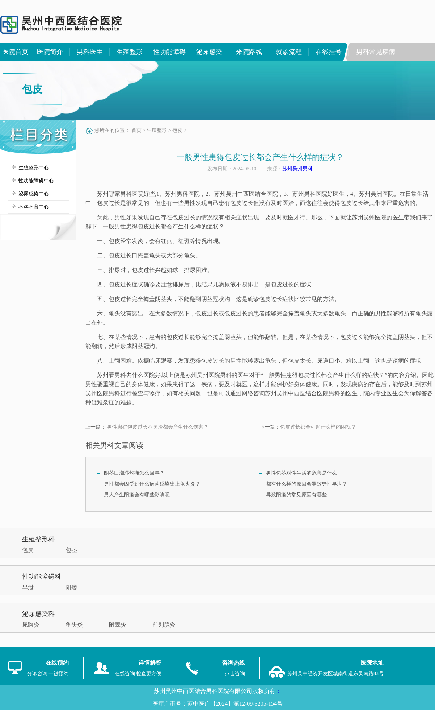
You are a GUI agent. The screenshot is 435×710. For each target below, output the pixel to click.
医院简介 (50, 51)
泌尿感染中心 (33, 194)
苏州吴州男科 (297, 169)
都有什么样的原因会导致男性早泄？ (306, 484)
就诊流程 (289, 51)
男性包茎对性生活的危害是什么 (301, 473)
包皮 (177, 130)
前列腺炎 (164, 625)
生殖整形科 (38, 539)
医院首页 (15, 51)
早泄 (28, 587)
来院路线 (249, 51)
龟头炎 (74, 625)
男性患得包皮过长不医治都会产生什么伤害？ (157, 427)
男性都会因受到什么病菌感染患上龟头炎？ (152, 484)
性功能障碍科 (41, 576)
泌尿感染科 (38, 614)
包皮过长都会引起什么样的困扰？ (318, 427)
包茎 (71, 550)
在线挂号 (329, 51)
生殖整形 (130, 51)
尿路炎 (30, 625)
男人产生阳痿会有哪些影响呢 (137, 495)
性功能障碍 (169, 51)
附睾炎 (117, 625)
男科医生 (90, 51)
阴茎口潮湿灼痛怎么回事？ (134, 473)
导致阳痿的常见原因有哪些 (296, 495)
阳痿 (71, 587)
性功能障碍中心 (36, 180)
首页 (136, 130)
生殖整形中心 (33, 167)
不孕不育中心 (33, 207)
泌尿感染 (209, 51)
